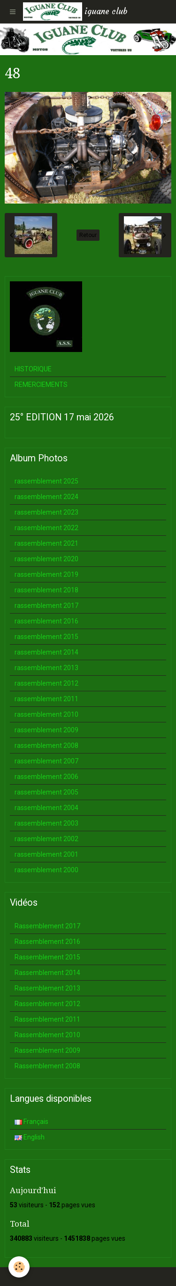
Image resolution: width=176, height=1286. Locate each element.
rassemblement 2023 (46, 512)
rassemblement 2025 (46, 481)
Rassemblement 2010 (47, 1035)
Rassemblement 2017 (47, 926)
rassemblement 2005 (46, 792)
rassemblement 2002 (46, 839)
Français (31, 1121)
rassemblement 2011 (46, 699)
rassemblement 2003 (46, 823)
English (30, 1137)
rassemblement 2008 (46, 745)
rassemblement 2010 (46, 714)
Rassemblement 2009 (47, 1050)
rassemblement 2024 (46, 496)
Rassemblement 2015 (47, 957)
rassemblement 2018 (46, 590)
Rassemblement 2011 (47, 1019)
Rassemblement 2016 (47, 941)
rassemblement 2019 (46, 574)
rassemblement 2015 (46, 636)
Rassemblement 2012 (47, 1004)
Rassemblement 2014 (47, 972)
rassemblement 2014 (46, 652)
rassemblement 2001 (46, 854)
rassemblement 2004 (46, 807)
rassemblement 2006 (46, 776)
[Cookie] (19, 1267)
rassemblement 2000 (46, 870)
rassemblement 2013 (46, 668)
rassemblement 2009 (46, 730)
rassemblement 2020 (46, 559)
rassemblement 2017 (46, 605)
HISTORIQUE (33, 369)
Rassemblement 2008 (47, 1066)
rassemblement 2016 (46, 621)
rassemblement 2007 (46, 761)
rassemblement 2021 (46, 543)
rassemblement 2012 (46, 683)
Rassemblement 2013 (47, 988)
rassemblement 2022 (46, 528)
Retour (88, 235)
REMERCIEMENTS (41, 384)
